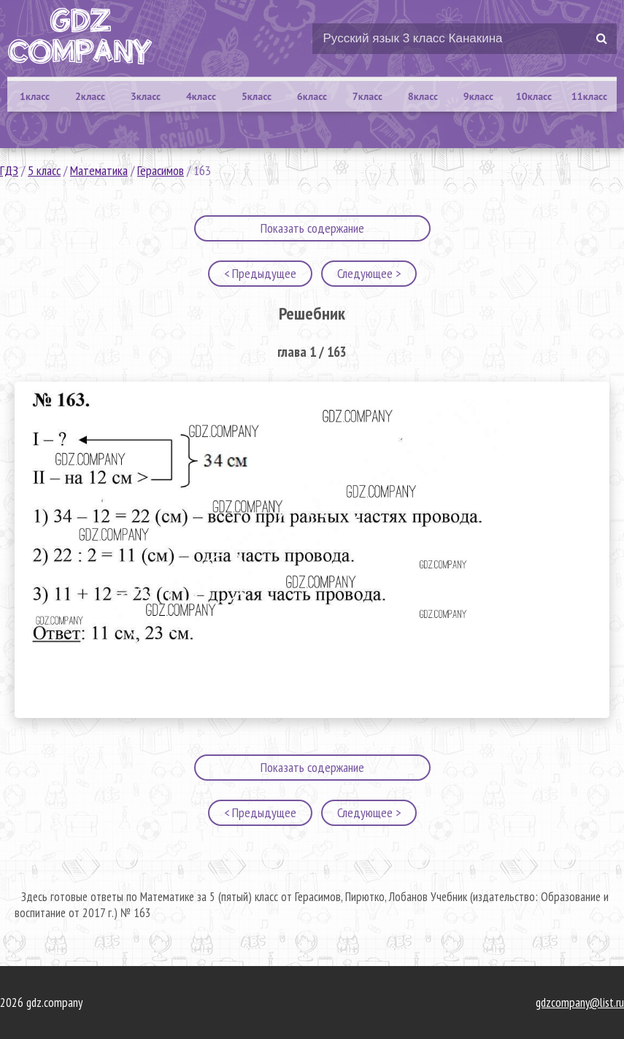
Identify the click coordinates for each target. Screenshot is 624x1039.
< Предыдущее (260, 273)
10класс (534, 96)
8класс (423, 96)
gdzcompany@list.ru (580, 1002)
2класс (90, 96)
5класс (256, 96)
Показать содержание (312, 228)
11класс (589, 96)
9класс (478, 96)
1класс (35, 96)
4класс (201, 96)
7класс (367, 96)
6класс (312, 96)
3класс (146, 96)
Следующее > (369, 273)
